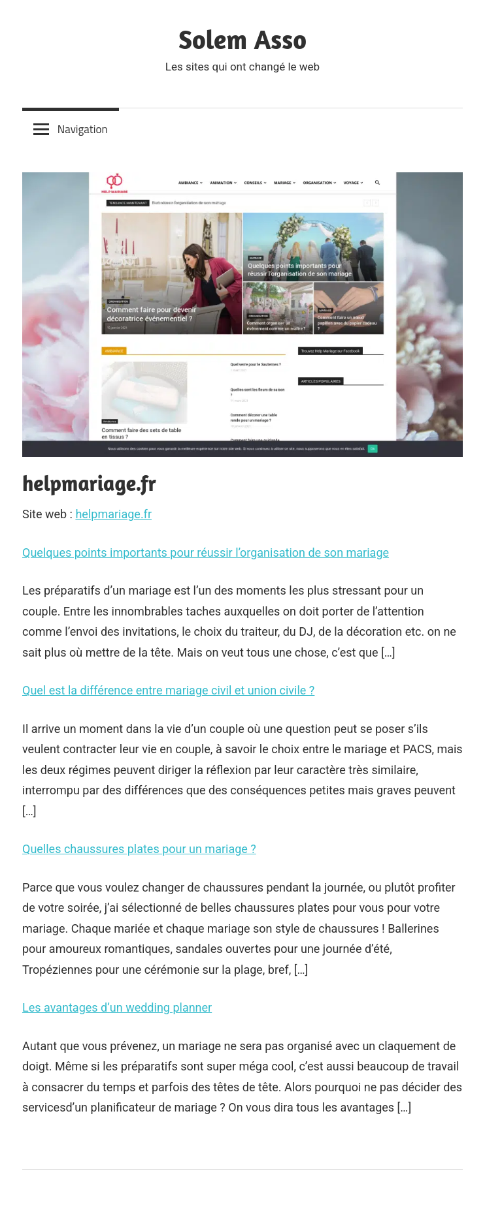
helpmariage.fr (113, 514)
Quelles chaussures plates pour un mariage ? (139, 849)
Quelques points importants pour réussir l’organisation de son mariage (205, 552)
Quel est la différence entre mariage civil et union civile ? (168, 690)
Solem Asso (242, 39)
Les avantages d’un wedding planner (117, 1007)
